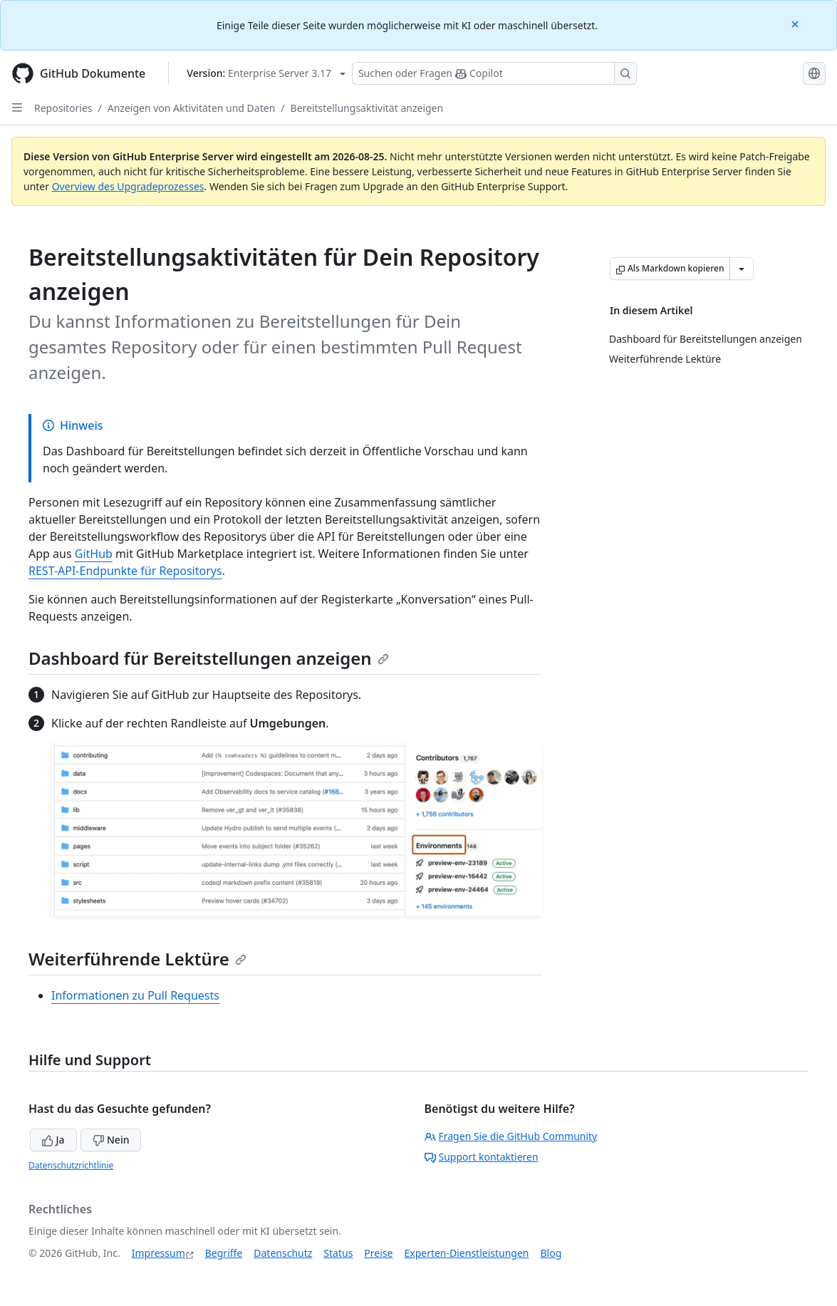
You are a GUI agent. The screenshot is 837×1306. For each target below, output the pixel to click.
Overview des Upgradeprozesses (128, 186)
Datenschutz (283, 1253)
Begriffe (224, 1253)
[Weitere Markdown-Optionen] (741, 268)
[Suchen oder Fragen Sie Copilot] (494, 73)
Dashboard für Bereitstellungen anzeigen (208, 658)
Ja (53, 1139)
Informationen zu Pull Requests (135, 995)
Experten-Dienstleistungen (466, 1253)
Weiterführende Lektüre (137, 958)
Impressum (158, 1253)
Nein (111, 1139)
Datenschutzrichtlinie (70, 1165)
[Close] (796, 23)
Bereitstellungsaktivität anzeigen (367, 108)
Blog (551, 1253)
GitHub (94, 553)
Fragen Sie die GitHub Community (511, 1136)
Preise (378, 1253)
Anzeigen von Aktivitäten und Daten (192, 108)
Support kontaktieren (482, 1157)
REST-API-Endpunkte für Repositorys (125, 571)
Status (338, 1253)
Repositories (63, 108)
